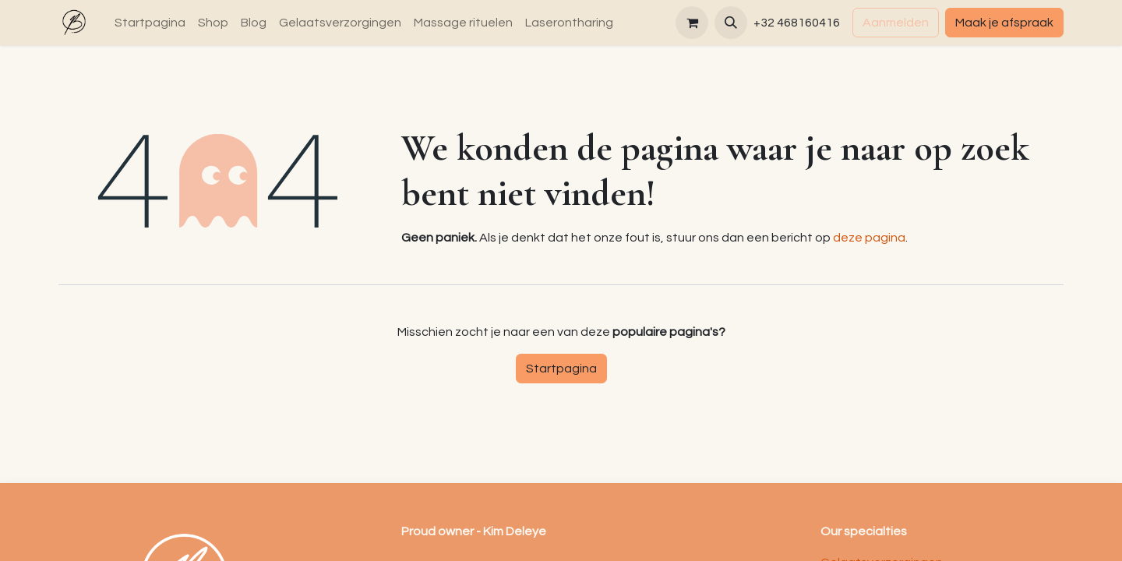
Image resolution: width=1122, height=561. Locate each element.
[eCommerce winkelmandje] (692, 22)
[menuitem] (150, 22)
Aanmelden (896, 22)
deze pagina (869, 237)
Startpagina (561, 368)
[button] (730, 22)
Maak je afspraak (1004, 22)
